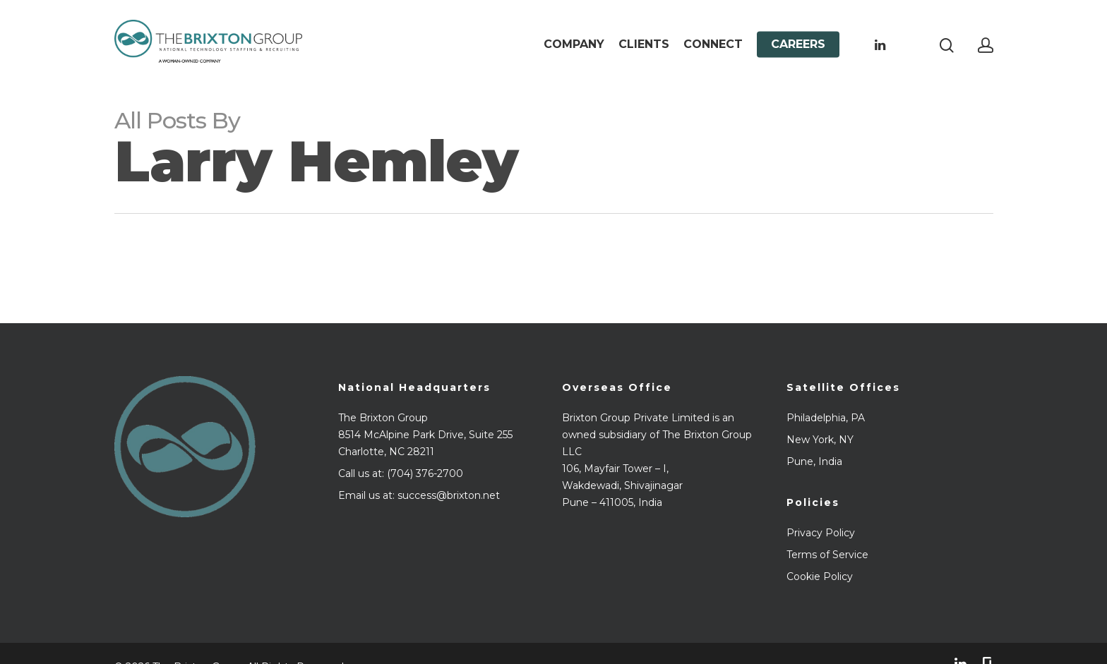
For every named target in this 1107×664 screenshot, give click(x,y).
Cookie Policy (819, 576)
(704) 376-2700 (425, 473)
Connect (713, 44)
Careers (798, 44)
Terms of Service (827, 554)
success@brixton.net (448, 495)
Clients (643, 44)
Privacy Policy (820, 532)
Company (574, 44)
